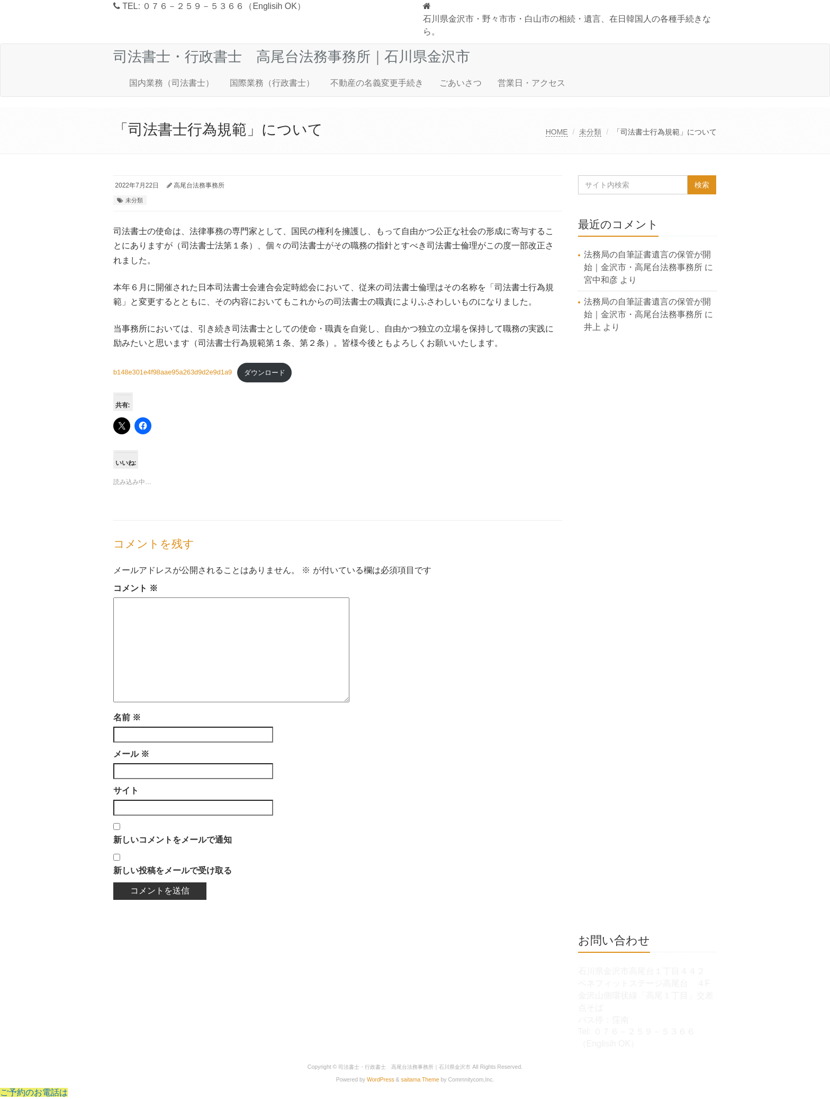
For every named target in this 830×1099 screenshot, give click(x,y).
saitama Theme (420, 1080)
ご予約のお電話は (34, 1092)
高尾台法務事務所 (199, 185)
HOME (557, 132)
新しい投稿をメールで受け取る (172, 870)
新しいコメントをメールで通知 (172, 839)
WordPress (380, 1080)
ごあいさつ (460, 82)
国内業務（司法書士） (171, 82)
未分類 (590, 132)
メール (131, 753)
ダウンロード (264, 373)
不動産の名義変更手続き (376, 82)
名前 (127, 717)
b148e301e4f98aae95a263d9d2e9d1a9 (172, 373)
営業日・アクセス (531, 82)
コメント (135, 588)
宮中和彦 (601, 279)
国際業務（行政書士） (272, 82)
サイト (126, 790)
